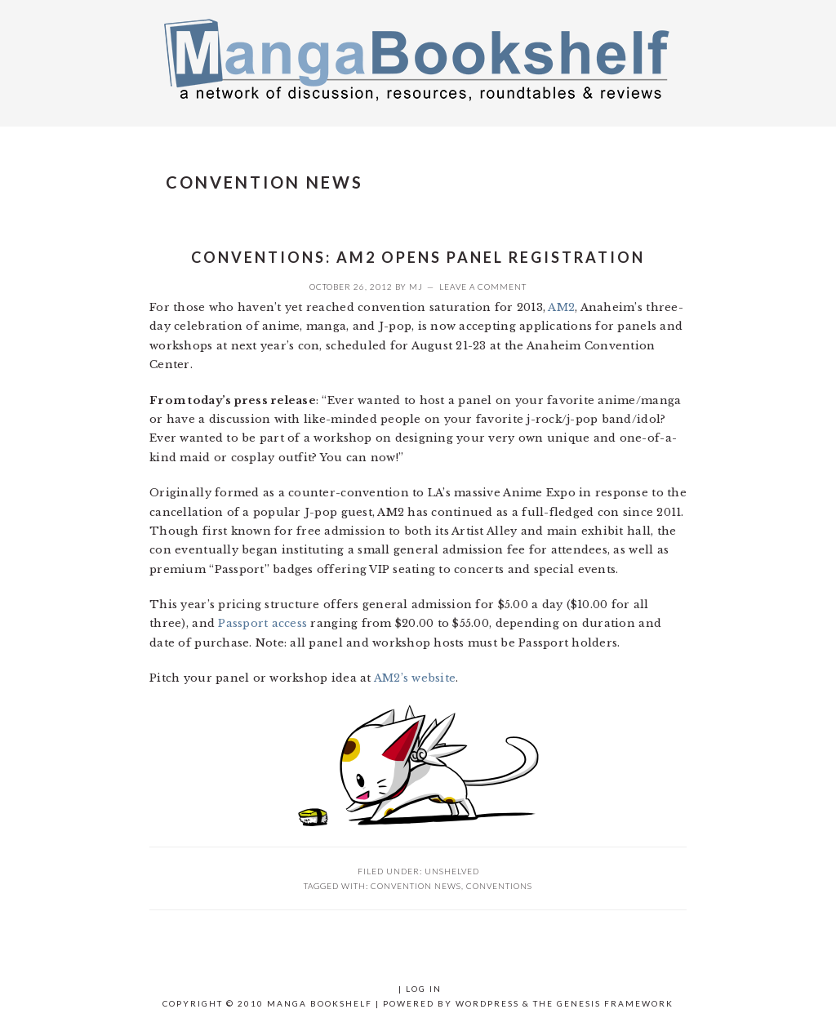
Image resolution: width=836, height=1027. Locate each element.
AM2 (561, 307)
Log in (424, 989)
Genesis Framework (615, 1003)
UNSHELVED (452, 871)
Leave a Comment (483, 286)
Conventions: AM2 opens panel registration (418, 257)
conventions (499, 886)
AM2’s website (415, 678)
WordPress (487, 1003)
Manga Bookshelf (418, 59)
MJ (416, 286)
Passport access (262, 623)
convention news (416, 886)
